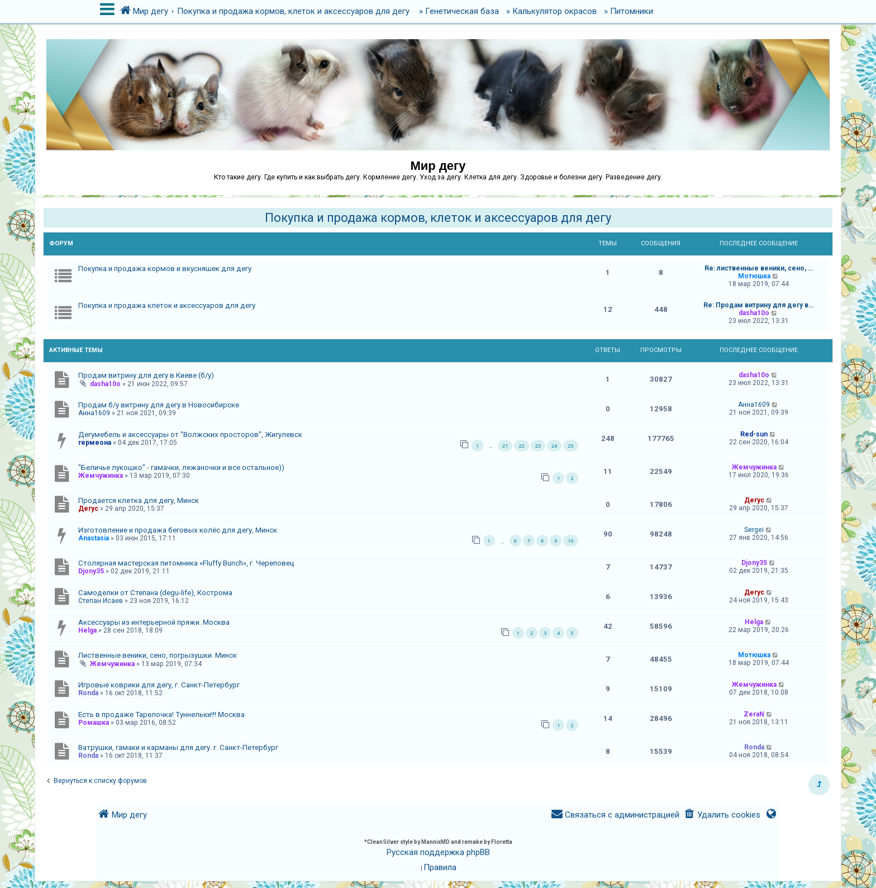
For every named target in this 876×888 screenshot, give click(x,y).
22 (521, 445)
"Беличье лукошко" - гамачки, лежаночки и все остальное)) (181, 467)
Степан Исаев (100, 601)
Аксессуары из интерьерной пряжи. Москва (154, 622)
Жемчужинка (100, 475)
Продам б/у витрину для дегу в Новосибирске (158, 405)
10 (570, 540)
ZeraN (754, 714)
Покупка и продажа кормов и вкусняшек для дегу (164, 268)
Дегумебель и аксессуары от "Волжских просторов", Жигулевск (190, 434)
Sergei (754, 530)
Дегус (88, 508)
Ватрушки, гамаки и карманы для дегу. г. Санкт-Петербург (178, 747)
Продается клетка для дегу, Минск (138, 500)
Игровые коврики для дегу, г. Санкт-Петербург (159, 685)
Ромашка (93, 722)
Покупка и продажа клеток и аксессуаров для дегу (166, 305)
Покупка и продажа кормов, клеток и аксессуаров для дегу (438, 218)
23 (538, 445)
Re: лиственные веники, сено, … (758, 268)
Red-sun (754, 434)
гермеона (94, 443)
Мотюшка (754, 276)
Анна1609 (94, 413)
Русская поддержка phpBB (438, 852)
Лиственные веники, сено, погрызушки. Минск (157, 655)
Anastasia (93, 538)
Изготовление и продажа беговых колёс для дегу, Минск (177, 530)
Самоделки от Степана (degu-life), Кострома (155, 592)
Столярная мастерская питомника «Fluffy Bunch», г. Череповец (186, 563)
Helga (87, 630)
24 (554, 445)
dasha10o (754, 313)
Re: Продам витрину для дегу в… (758, 305)
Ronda (88, 693)
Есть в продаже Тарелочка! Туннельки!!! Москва (161, 714)
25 (570, 445)
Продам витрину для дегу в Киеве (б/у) (146, 375)
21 (505, 445)
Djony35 (91, 571)
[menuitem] (722, 815)
